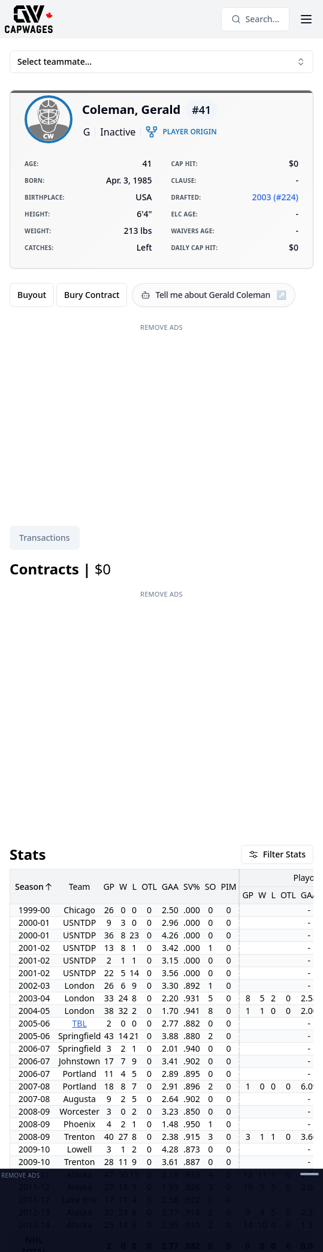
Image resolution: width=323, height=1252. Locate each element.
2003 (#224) (275, 197)
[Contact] (133, 1154)
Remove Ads (161, 327)
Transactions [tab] (44, 537)
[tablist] (45, 538)
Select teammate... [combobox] (161, 61)
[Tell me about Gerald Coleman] (213, 295)
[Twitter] (111, 1154)
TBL (80, 833)
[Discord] (155, 1154)
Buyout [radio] (31, 294)
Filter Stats (277, 664)
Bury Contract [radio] (91, 294)
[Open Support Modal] (176, 1154)
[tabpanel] (161, 832)
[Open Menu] (306, 19)
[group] (68, 295)
